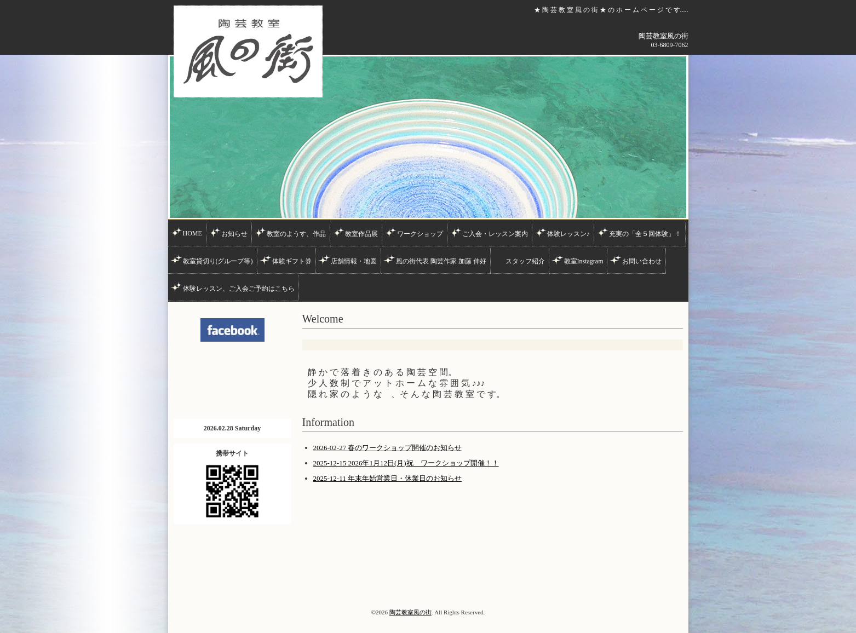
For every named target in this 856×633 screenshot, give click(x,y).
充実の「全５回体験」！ (645, 234)
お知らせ (234, 234)
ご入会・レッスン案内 (495, 234)
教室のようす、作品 (296, 234)
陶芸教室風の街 (410, 612)
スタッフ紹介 (525, 261)
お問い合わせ (642, 261)
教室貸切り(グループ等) (218, 261)
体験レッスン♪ (568, 234)
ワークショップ (420, 234)
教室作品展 (361, 234)
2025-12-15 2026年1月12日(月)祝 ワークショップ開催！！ (406, 463)
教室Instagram (584, 261)
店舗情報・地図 (354, 261)
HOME (192, 233)
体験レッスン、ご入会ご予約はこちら (239, 288)
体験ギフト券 (292, 261)
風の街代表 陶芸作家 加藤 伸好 (441, 261)
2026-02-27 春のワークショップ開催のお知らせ (387, 448)
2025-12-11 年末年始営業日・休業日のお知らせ (387, 478)
